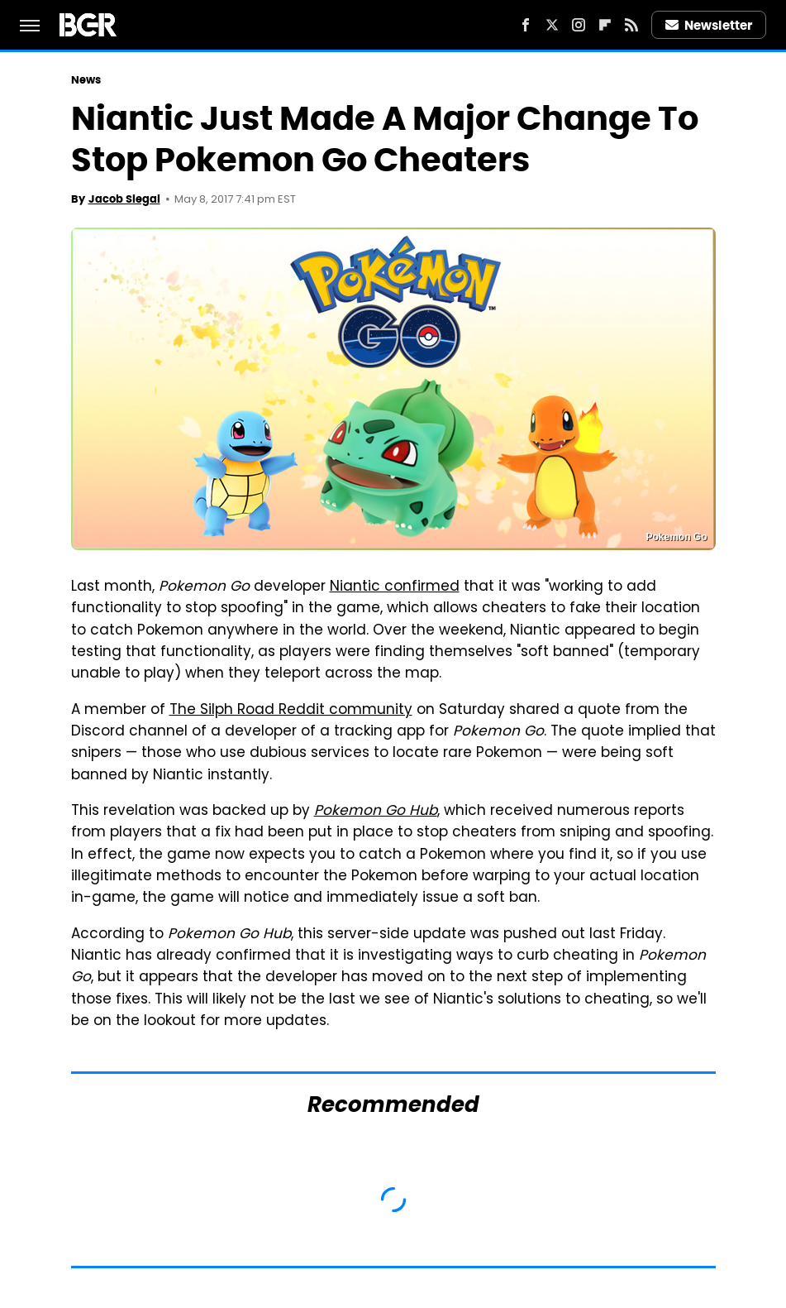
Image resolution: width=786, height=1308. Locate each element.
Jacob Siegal (124, 199)
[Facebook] (525, 24)
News (86, 80)
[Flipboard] (605, 24)
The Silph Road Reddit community (290, 710)
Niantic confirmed (395, 587)
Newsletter (709, 25)
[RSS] (631, 24)
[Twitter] (552, 24)
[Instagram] (578, 24)
